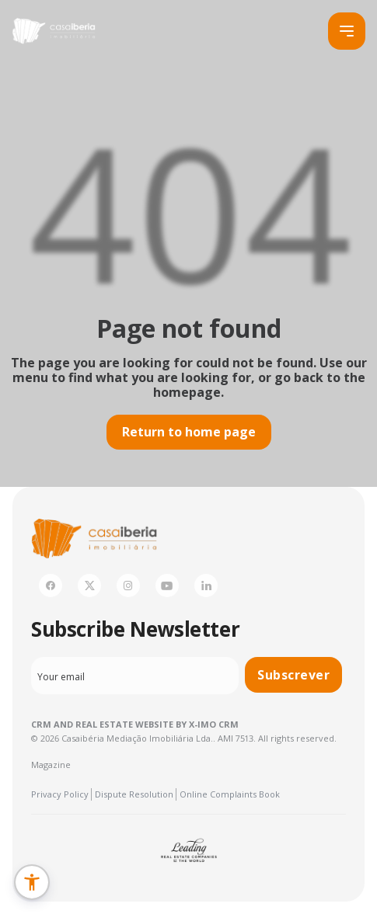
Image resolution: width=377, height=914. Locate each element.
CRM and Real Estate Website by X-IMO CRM (135, 724)
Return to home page (189, 431)
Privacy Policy (60, 794)
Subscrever (293, 674)
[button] (32, 882)
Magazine (51, 764)
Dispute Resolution (134, 794)
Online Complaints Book (230, 794)
